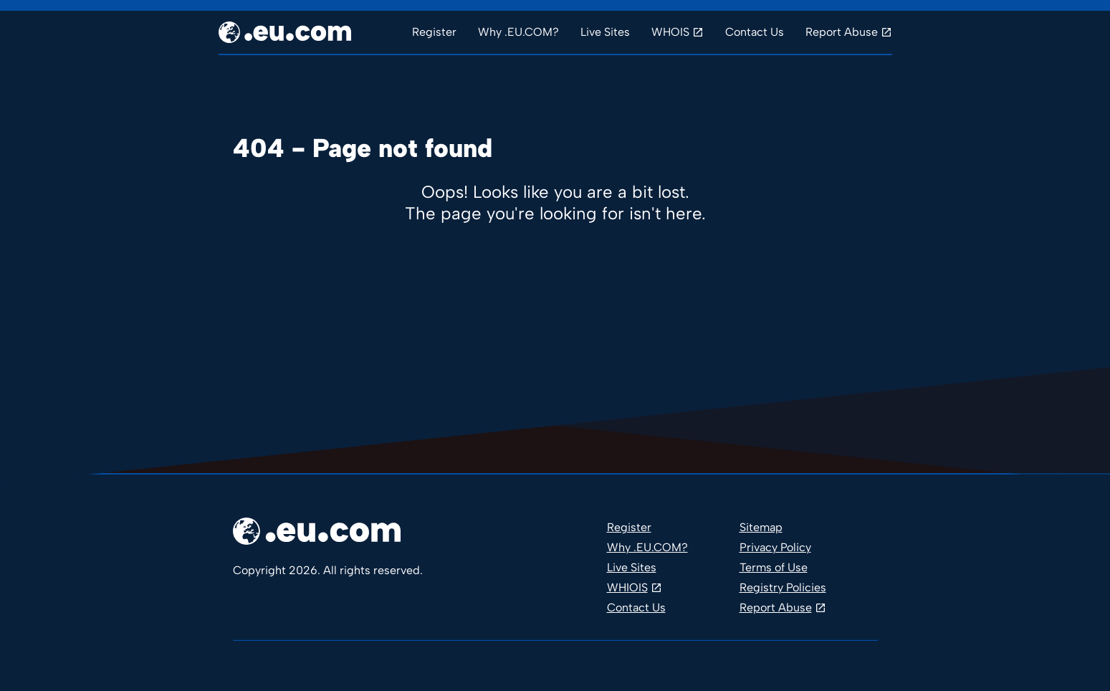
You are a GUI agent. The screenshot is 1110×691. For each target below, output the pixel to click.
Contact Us (754, 32)
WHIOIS (627, 587)
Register (434, 32)
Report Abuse (841, 32)
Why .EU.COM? (518, 32)
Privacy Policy (775, 547)
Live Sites (605, 32)
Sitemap (761, 527)
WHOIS (670, 32)
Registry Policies (783, 587)
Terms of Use (774, 567)
